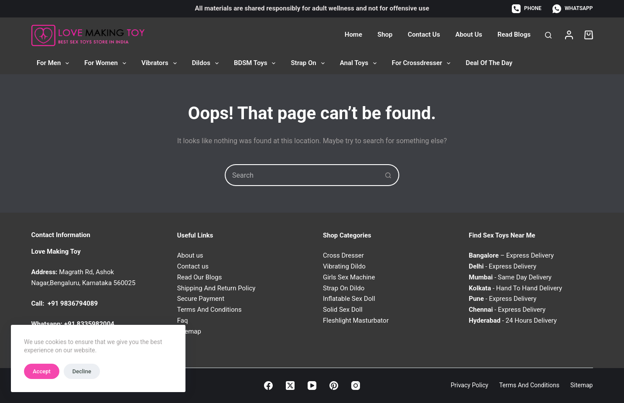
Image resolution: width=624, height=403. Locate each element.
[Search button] (388, 175)
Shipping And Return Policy (216, 288)
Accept (42, 371)
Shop (384, 34)
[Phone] (527, 8)
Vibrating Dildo (344, 266)
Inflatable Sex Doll (349, 299)
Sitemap (581, 385)
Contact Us (424, 34)
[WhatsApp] (572, 8)
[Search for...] (301, 175)
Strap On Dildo (343, 288)
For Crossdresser (423, 63)
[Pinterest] (333, 385)
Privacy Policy (469, 385)
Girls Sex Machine (349, 277)
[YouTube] (312, 385)
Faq (182, 320)
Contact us (193, 266)
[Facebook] (268, 385)
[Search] (548, 35)
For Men (54, 63)
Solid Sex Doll (343, 309)
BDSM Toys (256, 63)
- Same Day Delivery (510, 277)
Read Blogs (514, 34)
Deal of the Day (489, 63)
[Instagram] (355, 385)
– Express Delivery (511, 255)
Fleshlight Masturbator (356, 320)
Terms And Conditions (209, 309)
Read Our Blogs (199, 277)
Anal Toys (360, 63)
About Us (468, 34)
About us (190, 255)
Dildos (207, 63)
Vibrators (160, 63)
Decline (81, 371)
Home (353, 34)
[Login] (569, 35)
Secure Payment (200, 299)
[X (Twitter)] (290, 385)
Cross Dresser (343, 255)
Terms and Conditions (529, 385)
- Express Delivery (502, 266)
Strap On (309, 63)
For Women (107, 63)
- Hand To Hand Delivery (515, 288)
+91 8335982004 (89, 324)
